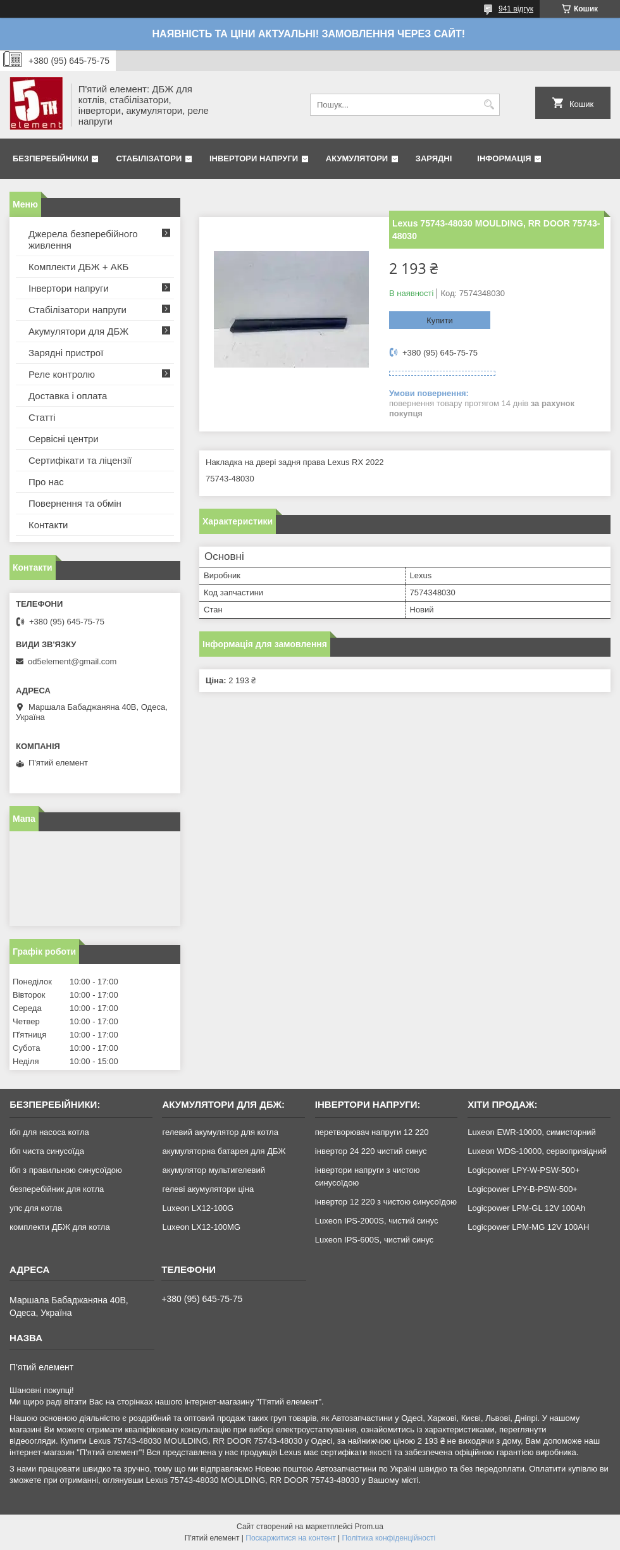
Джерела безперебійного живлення (83, 239)
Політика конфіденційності (388, 1538)
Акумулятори (357, 158)
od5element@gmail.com (72, 661)
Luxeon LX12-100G (197, 1208)
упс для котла (35, 1208)
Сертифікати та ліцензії (80, 460)
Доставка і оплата (67, 395)
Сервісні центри (63, 438)
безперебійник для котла (56, 1189)
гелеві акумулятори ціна (208, 1189)
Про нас (46, 481)
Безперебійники (51, 158)
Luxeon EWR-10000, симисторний (532, 1132)
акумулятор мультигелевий (213, 1170)
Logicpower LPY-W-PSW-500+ (524, 1170)
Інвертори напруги (253, 158)
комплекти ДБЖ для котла (59, 1227)
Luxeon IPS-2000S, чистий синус (376, 1220)
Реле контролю (61, 374)
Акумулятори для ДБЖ (78, 331)
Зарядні (434, 158)
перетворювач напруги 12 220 (372, 1132)
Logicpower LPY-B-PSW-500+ (523, 1189)
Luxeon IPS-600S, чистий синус (374, 1239)
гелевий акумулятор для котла (220, 1132)
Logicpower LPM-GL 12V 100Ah (526, 1208)
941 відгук (516, 8)
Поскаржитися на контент (290, 1538)
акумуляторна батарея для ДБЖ (223, 1151)
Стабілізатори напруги (77, 309)
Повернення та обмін (74, 503)
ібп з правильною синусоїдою (65, 1170)
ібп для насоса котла (49, 1132)
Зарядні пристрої (65, 352)
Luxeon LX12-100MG (201, 1227)
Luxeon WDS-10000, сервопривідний (537, 1151)
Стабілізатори (149, 158)
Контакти (48, 524)
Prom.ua (369, 1526)
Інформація (504, 158)
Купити (439, 320)
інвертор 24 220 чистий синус (371, 1151)
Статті (42, 417)
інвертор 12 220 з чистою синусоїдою (386, 1201)
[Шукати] (489, 105)
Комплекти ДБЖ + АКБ (78, 266)
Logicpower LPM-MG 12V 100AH (528, 1227)
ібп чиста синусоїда (46, 1151)
